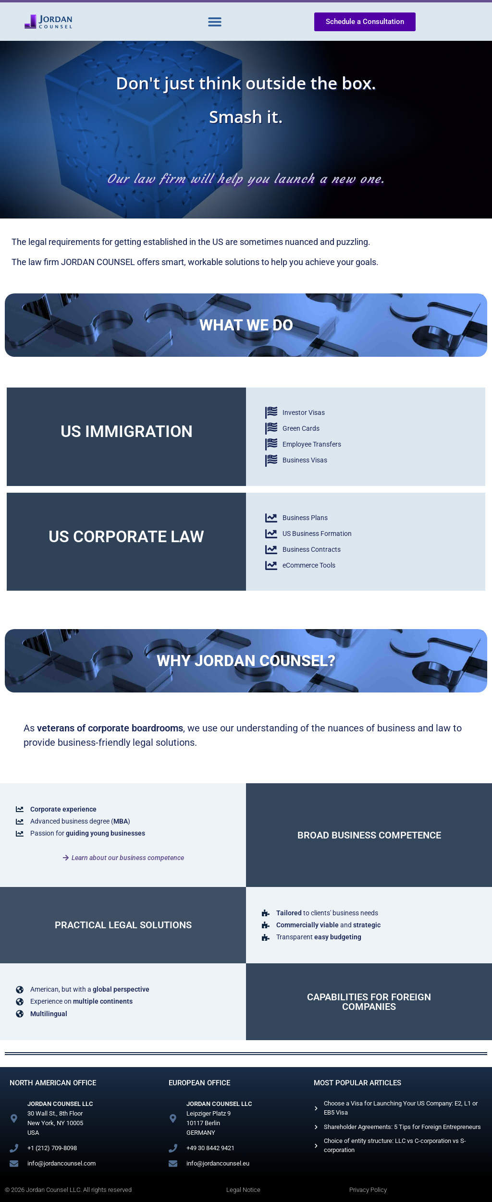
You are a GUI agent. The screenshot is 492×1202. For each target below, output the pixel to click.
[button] (214, 22)
